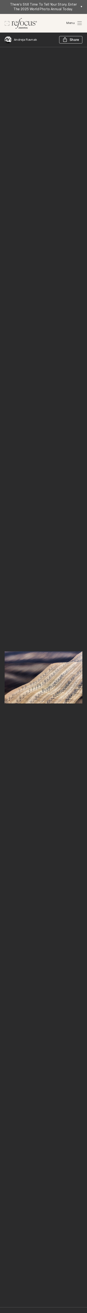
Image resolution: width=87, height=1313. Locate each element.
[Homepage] (21, 23)
